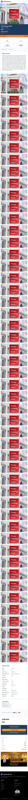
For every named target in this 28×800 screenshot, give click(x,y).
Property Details (4, 49)
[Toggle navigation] (26, 2)
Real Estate (2, 785)
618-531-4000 (14, 765)
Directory (2, 786)
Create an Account (17, 783)
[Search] (24, 2)
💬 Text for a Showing (14, 732)
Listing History (11, 49)
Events (2, 783)
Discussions (3, 788)
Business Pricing (17, 785)
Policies (15, 786)
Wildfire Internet (5, 798)
